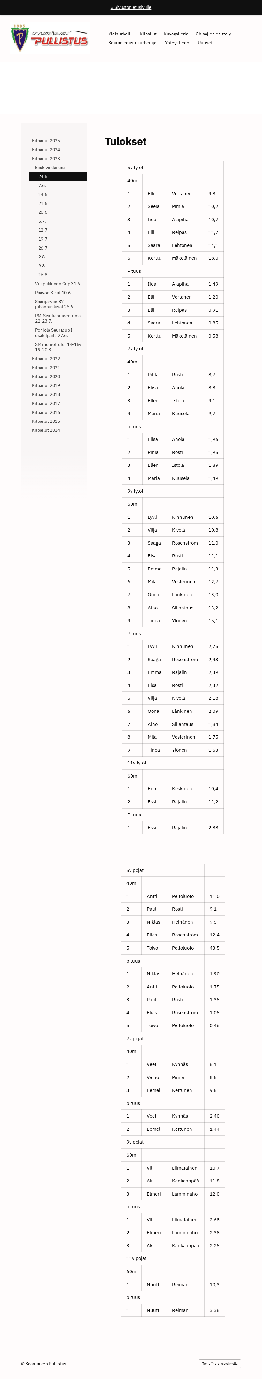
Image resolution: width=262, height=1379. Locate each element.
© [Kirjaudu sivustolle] (23, 1364)
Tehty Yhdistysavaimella (219, 1363)
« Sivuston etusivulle (131, 7)
